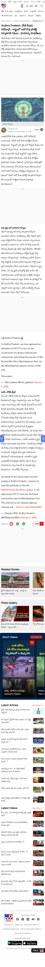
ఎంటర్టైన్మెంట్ (18, 11)
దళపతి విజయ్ (8, 15)
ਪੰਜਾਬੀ (38, 1)
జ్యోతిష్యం (38, 15)
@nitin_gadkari (26, 487)
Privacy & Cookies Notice (31, 926)
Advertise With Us (31, 922)
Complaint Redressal (10, 926)
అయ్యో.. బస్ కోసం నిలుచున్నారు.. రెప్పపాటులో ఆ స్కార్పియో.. (15, 690)
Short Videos (10, 634)
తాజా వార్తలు (9, 11)
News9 (3, 1)
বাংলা (33, 1)
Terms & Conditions (22, 931)
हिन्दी (10, 1)
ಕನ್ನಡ (15, 1)
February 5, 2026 (28, 515)
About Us (18, 922)
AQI (31, 5)
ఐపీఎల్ (26, 11)
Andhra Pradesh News (21, 20)
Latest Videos (9, 805)
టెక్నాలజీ (30, 15)
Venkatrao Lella (13, 128)
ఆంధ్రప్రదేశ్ (33, 11)
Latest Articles (9, 702)
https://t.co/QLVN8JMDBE (29, 504)
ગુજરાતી (26, 1)
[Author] (4, 130)
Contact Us (8, 922)
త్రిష (16, 15)
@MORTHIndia (8, 487)
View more (36, 634)
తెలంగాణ (41, 11)
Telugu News (6, 20)
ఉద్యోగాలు (23, 15)
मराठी (20, 1)
